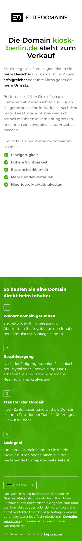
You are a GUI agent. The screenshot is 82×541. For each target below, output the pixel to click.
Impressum (53, 534)
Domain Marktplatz (19, 498)
